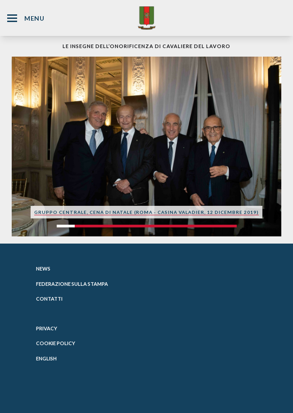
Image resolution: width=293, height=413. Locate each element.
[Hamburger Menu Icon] (12, 18)
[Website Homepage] (146, 18)
